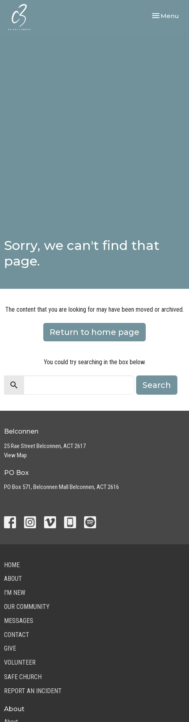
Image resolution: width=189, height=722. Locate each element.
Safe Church (23, 677)
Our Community (27, 606)
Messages (18, 621)
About (13, 578)
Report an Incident (33, 691)
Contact (16, 635)
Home (12, 565)
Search (157, 385)
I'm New (14, 592)
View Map (15, 455)
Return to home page (94, 332)
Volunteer (20, 662)
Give (10, 648)
